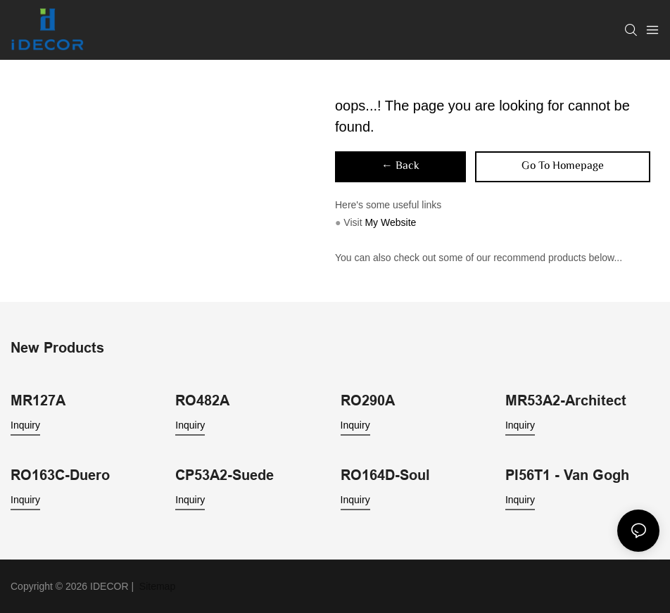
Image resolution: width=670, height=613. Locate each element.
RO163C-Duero (60, 475)
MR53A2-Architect (565, 400)
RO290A (368, 400)
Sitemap (156, 586)
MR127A (38, 400)
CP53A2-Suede (224, 475)
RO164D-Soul (385, 475)
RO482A (202, 400)
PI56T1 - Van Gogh (567, 475)
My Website (390, 222)
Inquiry (25, 425)
